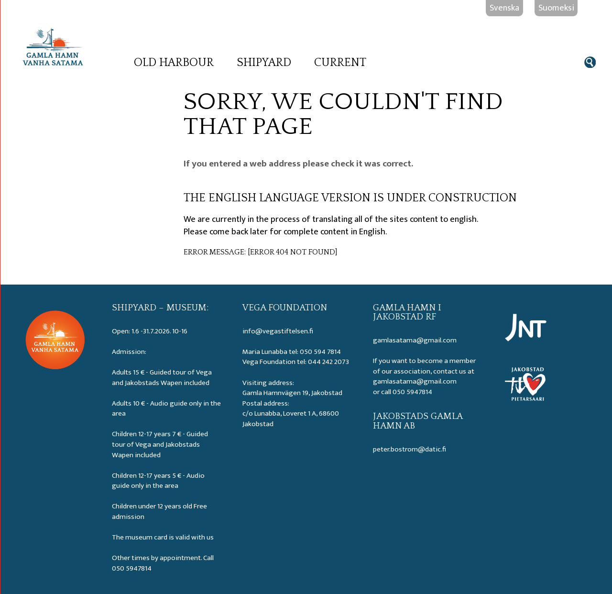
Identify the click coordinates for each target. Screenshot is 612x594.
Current (340, 62)
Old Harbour (174, 62)
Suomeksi (556, 7)
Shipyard (264, 62)
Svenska (504, 7)
